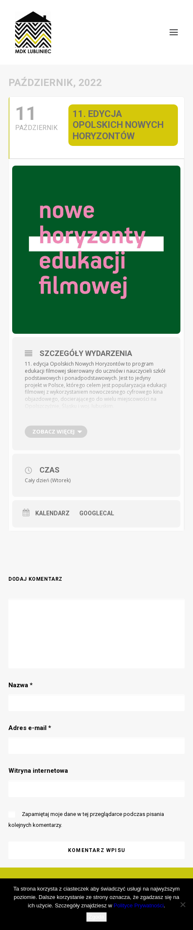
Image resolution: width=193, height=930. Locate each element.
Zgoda (96, 917)
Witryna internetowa (38, 770)
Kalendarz (52, 513)
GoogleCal (96, 513)
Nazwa (20, 685)
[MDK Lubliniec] (96, 32)
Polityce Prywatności (139, 905)
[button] (173, 32)
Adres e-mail (29, 728)
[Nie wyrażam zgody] (182, 904)
